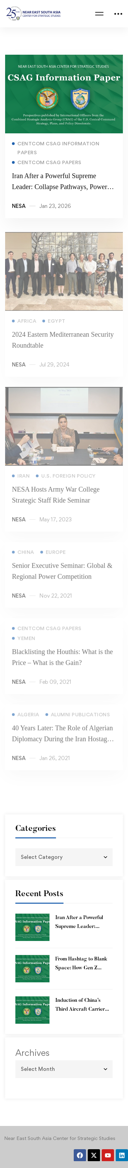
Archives (32, 1053)
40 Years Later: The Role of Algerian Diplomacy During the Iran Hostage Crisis (62, 743)
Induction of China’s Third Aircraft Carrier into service (80, 1009)
